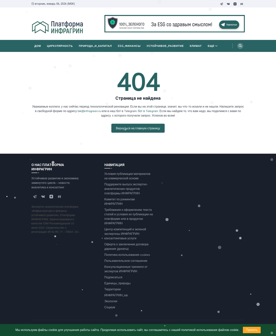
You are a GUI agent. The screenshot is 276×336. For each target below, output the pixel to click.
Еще (212, 46)
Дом (37, 46)
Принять (252, 330)
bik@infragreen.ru (89, 111)
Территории (112, 289)
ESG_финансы (129, 46)
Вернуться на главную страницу (138, 128)
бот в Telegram (148, 111)
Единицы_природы (117, 283)
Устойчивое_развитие (165, 46)
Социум (109, 307)
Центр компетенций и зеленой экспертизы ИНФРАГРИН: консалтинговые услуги (125, 233)
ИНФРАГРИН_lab (116, 295)
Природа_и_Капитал (95, 46)
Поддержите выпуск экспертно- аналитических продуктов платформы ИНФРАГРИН (126, 188)
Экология (110, 301)
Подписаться (113, 277)
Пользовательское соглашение (125, 261)
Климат (196, 46)
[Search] (240, 46)
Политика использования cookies (127, 255)
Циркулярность (60, 46)
